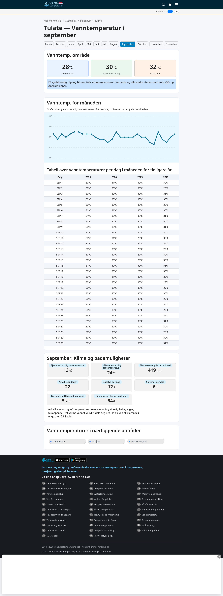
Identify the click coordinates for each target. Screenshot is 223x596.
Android (53, 86)
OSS (44, 551)
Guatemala (71, 20)
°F (176, 11)
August (113, 44)
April (80, 44)
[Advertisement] (69, 574)
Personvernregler (91, 551)
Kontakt (107, 551)
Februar (60, 44)
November (156, 44)
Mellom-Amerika (52, 20)
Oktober (142, 44)
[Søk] (163, 4)
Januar (48, 44)
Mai (89, 44)
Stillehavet (85, 20)
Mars (71, 44)
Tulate (98, 20)
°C (170, 11)
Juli (104, 44)
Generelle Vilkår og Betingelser (64, 551)
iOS (167, 82)
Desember (171, 44)
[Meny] (176, 4)
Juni (97, 44)
